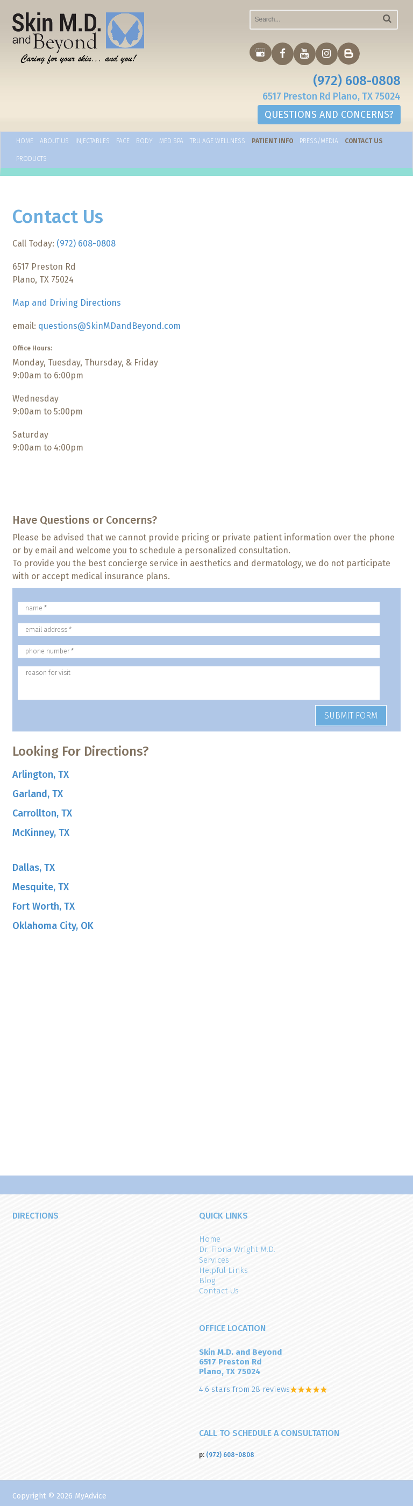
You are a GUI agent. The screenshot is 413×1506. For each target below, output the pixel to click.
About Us (54, 141)
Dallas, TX (33, 868)
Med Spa (171, 141)
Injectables (92, 141)
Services (214, 1260)
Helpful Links (223, 1270)
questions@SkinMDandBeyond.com (109, 326)
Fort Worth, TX (43, 906)
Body (144, 141)
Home (24, 141)
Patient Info (272, 141)
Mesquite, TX (40, 887)
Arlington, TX (40, 774)
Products (31, 159)
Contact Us (364, 141)
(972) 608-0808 (357, 80)
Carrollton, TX (42, 813)
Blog (207, 1280)
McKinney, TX (40, 833)
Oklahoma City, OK (53, 926)
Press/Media (319, 141)
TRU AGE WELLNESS (217, 141)
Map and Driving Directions (66, 303)
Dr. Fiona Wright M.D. (237, 1249)
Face (123, 141)
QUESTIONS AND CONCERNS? (329, 115)
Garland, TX (37, 794)
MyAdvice (90, 1496)
